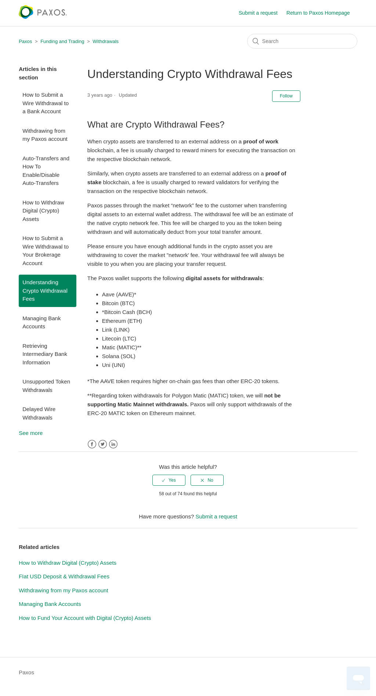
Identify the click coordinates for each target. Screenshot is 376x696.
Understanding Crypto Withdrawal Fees (45, 290)
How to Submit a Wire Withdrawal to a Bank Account (45, 103)
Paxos (25, 41)
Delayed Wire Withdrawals (38, 413)
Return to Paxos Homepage (318, 13)
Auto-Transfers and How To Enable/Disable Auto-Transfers (45, 170)
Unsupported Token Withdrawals (46, 385)
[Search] (302, 41)
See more (31, 433)
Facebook (92, 444)
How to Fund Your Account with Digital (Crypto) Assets (85, 618)
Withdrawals (106, 41)
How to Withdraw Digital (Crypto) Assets (43, 210)
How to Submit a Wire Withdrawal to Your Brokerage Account (45, 250)
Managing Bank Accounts (41, 322)
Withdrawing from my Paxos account (45, 135)
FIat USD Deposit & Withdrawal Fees (64, 576)
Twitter (102, 444)
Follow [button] (286, 96)
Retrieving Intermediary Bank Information (44, 354)
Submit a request (258, 13)
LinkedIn (113, 444)
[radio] (168, 480)
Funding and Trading (62, 41)
